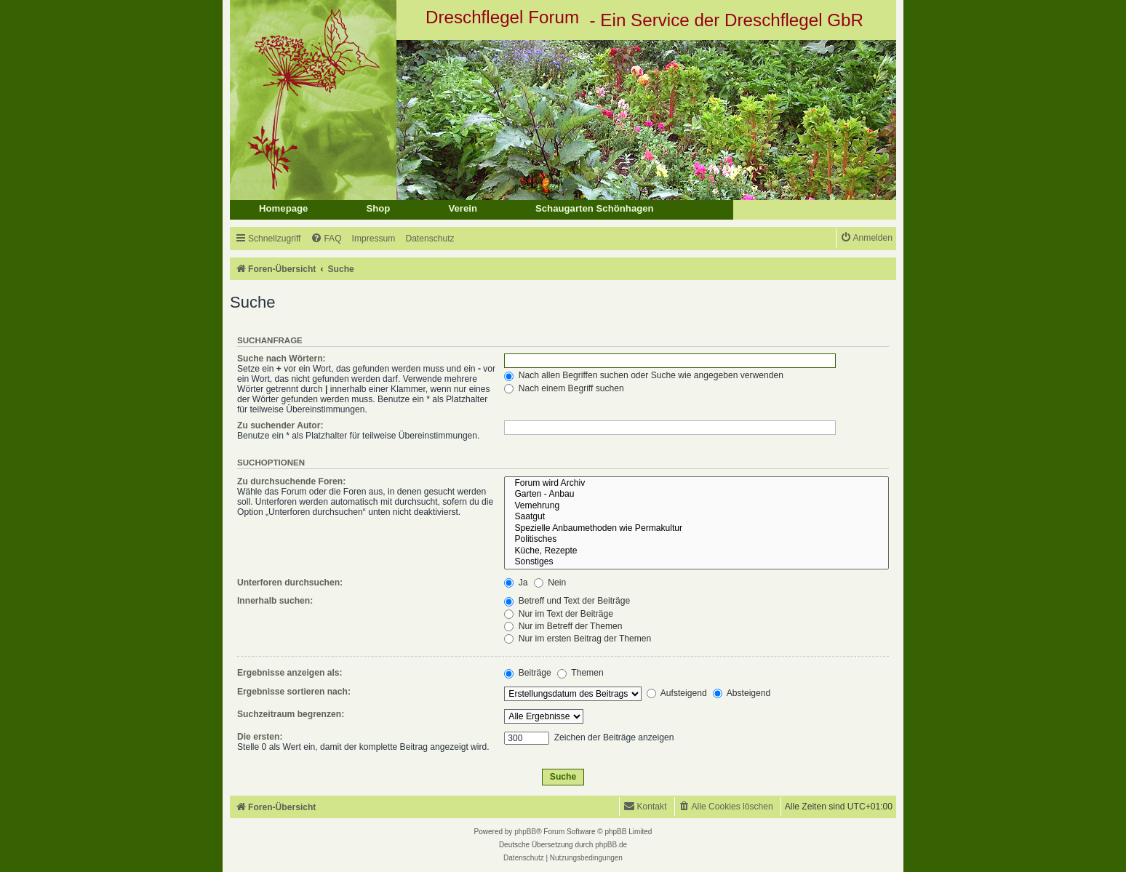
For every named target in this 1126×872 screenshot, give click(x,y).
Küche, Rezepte (696, 551)
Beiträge (527, 673)
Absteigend (741, 693)
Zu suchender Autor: (280, 425)
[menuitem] (326, 239)
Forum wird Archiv (696, 483)
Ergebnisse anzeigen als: (290, 673)
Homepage (283, 208)
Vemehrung (696, 506)
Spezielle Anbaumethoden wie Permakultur (696, 529)
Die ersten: (260, 737)
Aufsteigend (677, 693)
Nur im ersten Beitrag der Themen (577, 638)
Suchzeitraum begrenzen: (290, 714)
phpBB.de (611, 845)
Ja (515, 582)
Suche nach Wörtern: (281, 358)
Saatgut (696, 517)
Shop (378, 208)
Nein (550, 582)
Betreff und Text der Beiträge (567, 601)
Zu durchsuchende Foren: (291, 481)
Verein (462, 208)
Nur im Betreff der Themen (563, 626)
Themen (580, 673)
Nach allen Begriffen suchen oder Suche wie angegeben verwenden (643, 375)
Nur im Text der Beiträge (558, 614)
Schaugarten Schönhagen (594, 208)
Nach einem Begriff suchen (563, 388)
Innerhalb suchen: (275, 601)
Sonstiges (696, 562)
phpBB (525, 832)
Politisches (696, 539)
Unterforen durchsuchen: (290, 582)
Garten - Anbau (696, 494)
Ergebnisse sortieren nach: (294, 692)
